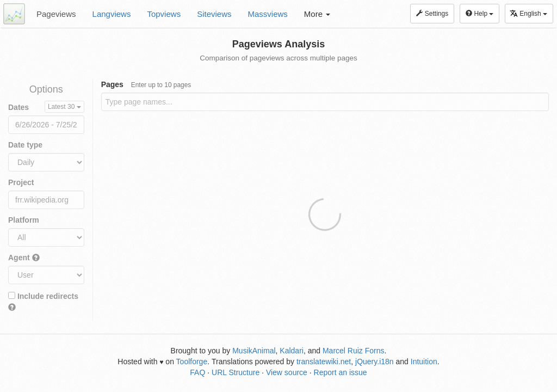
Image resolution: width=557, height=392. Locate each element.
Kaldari (292, 350)
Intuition (424, 361)
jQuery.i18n (374, 361)
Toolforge (192, 361)
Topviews (164, 14)
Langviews (111, 14)
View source (286, 372)
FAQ (197, 372)
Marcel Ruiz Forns (354, 350)
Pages (146, 84)
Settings (432, 13)
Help (479, 13)
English (528, 13)
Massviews (268, 14)
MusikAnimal (253, 350)
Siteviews (214, 14)
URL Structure (235, 372)
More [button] (317, 14)
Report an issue (340, 372)
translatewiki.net (323, 361)
